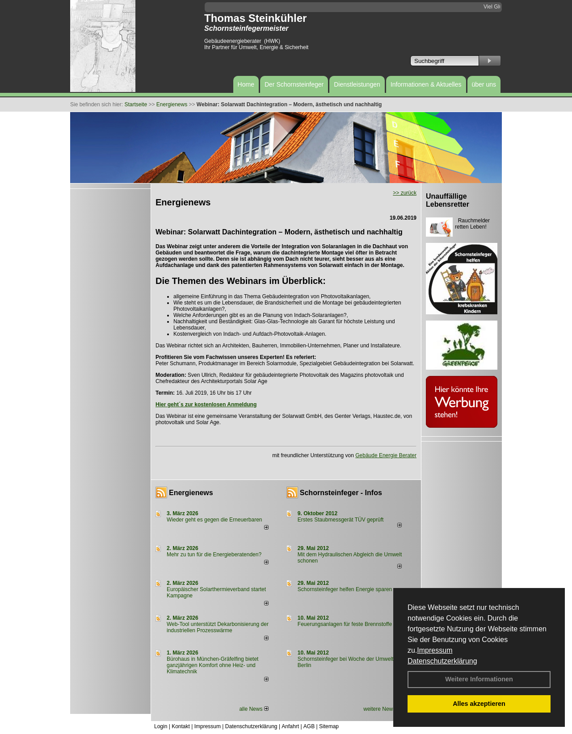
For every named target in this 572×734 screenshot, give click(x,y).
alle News (253, 709)
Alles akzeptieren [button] (479, 703)
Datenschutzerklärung (442, 661)
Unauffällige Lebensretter (447, 200)
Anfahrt (290, 726)
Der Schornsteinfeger (294, 84)
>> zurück (404, 193)
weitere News (382, 709)
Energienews (191, 492)
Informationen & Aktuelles (426, 84)
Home (246, 84)
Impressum (434, 650)
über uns (484, 84)
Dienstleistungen (357, 84)
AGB (309, 726)
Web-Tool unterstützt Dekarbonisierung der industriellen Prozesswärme (218, 627)
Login (160, 726)
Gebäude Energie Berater (385, 455)
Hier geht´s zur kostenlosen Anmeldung (206, 404)
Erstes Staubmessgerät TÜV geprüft (341, 520)
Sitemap (329, 726)
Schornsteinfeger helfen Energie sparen (345, 589)
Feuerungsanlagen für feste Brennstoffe (345, 624)
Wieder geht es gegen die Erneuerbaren (214, 520)
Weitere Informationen (479, 679)
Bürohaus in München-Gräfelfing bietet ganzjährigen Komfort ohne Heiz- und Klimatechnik (212, 665)
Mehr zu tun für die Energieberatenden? (214, 554)
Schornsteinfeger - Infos (341, 492)
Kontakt (181, 726)
